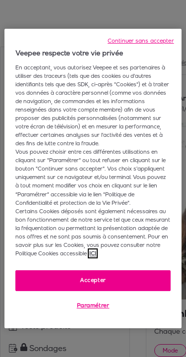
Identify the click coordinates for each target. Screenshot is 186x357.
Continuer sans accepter (141, 40)
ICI (92, 253)
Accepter (93, 280)
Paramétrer (93, 305)
